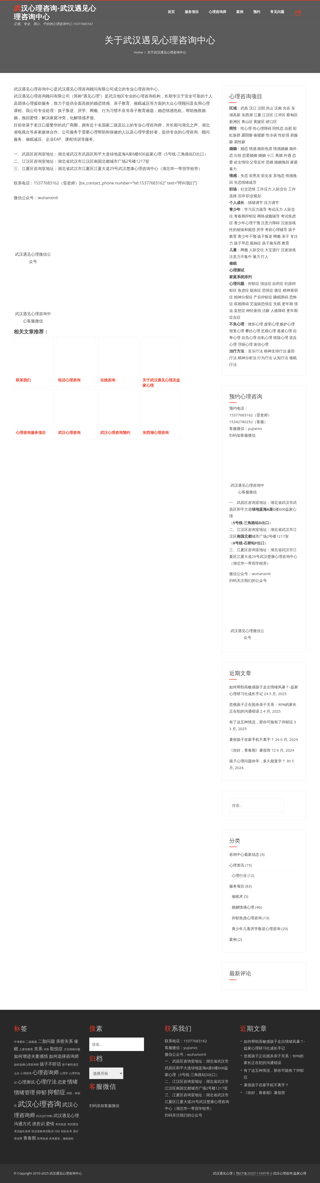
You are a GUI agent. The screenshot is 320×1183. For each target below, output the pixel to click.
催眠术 (237, 896)
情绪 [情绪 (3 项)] (72, 1081)
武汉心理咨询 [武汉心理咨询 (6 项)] (39, 1104)
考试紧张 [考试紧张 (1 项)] (72, 1124)
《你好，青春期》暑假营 (249, 750)
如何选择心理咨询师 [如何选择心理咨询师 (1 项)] (26, 1064)
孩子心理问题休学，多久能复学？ (257, 760)
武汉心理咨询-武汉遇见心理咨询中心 (55, 12)
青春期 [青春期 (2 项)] (29, 1138)
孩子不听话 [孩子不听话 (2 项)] (50, 1064)
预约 (256, 11)
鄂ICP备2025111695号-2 (254, 1173)
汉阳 (261, 107)
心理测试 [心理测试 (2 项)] (26, 1082)
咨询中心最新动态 (244, 854)
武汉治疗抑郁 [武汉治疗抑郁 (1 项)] (44, 1116)
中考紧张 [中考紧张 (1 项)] (19, 1042)
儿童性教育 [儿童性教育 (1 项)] (26, 1049)
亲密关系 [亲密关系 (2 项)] (64, 1041)
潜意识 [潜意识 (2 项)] (38, 1124)
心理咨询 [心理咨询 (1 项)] (26, 1073)
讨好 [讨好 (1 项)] (57, 1131)
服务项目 (192, 11)
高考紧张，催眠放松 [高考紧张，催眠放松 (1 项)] (61, 1138)
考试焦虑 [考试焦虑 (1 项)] (60, 1124)
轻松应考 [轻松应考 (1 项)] (66, 1131)
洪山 (269, 107)
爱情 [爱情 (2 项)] (50, 1124)
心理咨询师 (217, 11)
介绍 (297, 11)
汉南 (278, 107)
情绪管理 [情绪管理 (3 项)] (24, 1092)
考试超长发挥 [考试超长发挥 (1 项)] (22, 1131)
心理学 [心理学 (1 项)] (64, 1073)
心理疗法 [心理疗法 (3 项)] (46, 1081)
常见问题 (277, 11)
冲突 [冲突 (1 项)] (46, 1049)
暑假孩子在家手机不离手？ (251, 739)
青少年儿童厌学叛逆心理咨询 (256, 928)
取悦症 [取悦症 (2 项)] (56, 1049)
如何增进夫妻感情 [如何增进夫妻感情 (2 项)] (31, 1056)
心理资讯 (236, 865)
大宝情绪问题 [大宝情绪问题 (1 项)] (72, 1049)
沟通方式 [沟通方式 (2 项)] (22, 1124)
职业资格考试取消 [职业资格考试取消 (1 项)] (43, 1131)
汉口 (252, 107)
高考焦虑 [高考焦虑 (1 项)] (42, 1138)
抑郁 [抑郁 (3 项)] (41, 1092)
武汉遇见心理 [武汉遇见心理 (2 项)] (66, 1115)
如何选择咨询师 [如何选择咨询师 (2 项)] (64, 1056)
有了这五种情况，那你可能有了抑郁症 (261, 721)
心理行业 (239, 875)
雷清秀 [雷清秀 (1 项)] (18, 1138)
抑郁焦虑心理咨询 (247, 917)
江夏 (257, 114)
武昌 (244, 107)
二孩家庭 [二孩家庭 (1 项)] (31, 1042)
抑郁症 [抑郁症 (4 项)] (57, 1092)
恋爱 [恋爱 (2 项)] (62, 1082)
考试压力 (275, 209)
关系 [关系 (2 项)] (38, 1049)
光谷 (286, 107)
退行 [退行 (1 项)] (75, 1131)
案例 (239, 11)
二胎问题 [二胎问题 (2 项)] (46, 1041)
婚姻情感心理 (243, 907)
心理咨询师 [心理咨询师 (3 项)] (45, 1072)
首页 (171, 11)
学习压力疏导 (255, 209)
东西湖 (247, 114)
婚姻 (262, 155)
